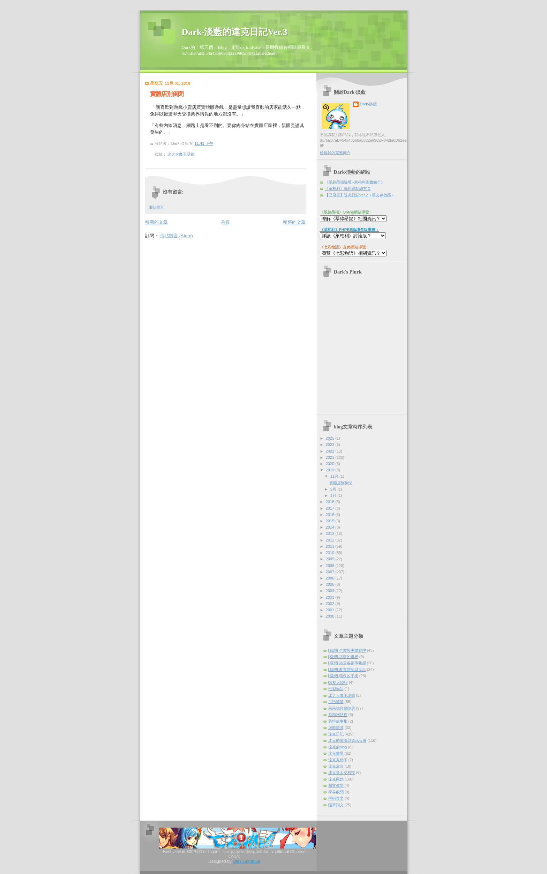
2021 (331, 457)
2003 (331, 597)
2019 (331, 470)
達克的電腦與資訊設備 (347, 740)
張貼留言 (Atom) (176, 235)
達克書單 (336, 753)
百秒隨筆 (336, 702)
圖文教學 (336, 785)
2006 (331, 578)
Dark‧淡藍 (368, 104)
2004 (331, 591)
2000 (331, 616)
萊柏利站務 (337, 714)
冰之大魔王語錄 (180, 154)
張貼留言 (156, 207)
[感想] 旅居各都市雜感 (347, 663)
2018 (331, 502)
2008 (331, 565)
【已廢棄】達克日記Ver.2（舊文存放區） (360, 195)
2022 (331, 451)
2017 (331, 508)
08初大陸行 (338, 682)
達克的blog (337, 747)
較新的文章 (156, 222)
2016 (331, 515)
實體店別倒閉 (166, 94)
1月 (333, 495)
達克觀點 (336, 779)
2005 (331, 584)
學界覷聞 (336, 792)
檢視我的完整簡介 (335, 153)
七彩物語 (336, 689)
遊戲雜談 (336, 727)
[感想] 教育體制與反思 (347, 669)
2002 (331, 604)
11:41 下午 (203, 143)
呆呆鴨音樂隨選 (341, 708)
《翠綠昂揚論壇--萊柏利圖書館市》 (355, 182)
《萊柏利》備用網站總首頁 (348, 188)
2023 (331, 444)
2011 (331, 546)
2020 (331, 464)
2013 (331, 533)
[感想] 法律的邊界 (343, 657)
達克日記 (336, 734)
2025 (331, 438)
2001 (331, 610)
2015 (331, 521)
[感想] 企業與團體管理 (347, 650)
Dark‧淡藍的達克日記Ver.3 (234, 32)
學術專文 (336, 798)
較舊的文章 (294, 222)
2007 (331, 572)
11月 (334, 476)
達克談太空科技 (341, 772)
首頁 (225, 222)
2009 (331, 559)
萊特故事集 (337, 721)
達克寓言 (336, 766)
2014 (331, 527)
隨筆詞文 (336, 805)
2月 (333, 489)
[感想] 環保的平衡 (343, 676)
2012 (331, 540)
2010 (331, 553)
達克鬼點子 (337, 760)
